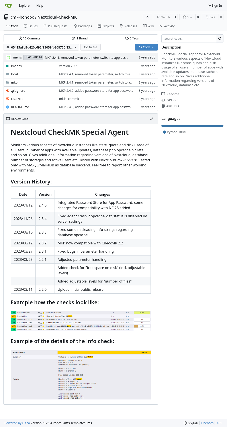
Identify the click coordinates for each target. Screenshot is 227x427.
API (219, 423)
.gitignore (18, 90)
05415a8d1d (33, 57)
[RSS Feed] (147, 17)
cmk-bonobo (22, 17)
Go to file (90, 47)
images (16, 66)
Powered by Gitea (17, 423)
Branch (80, 38)
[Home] (8, 6)
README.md (20, 107)
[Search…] (219, 38)
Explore (24, 5)
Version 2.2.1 (68, 66)
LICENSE (17, 99)
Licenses (207, 423)
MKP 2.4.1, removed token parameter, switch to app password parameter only (101, 57)
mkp (14, 82)
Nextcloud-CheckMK (57, 17)
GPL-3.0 (169, 100)
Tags (132, 38)
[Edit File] (151, 119)
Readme (170, 94)
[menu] (191, 423)
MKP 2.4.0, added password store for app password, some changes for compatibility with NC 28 (128, 90)
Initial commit (69, 99)
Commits (29, 38)
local (14, 74)
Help (39, 5)
